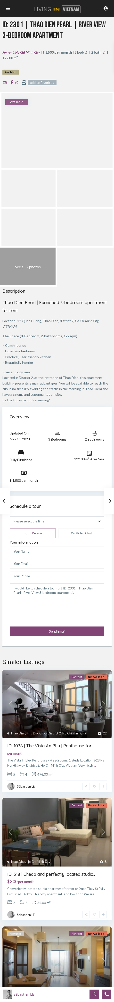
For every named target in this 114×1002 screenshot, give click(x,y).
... (95, 765)
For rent (8, 52)
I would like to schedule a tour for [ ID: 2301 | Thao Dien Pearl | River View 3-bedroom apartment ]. (57, 603)
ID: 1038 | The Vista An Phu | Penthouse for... (50, 746)
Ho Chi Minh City (27, 52)
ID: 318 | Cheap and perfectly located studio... (51, 874)
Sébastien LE (26, 786)
